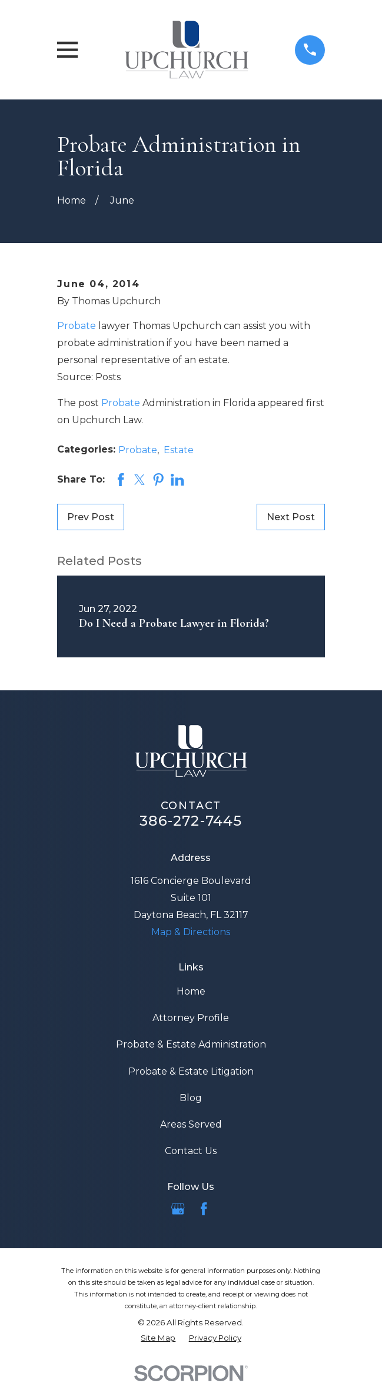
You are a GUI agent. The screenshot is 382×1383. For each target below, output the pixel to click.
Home (191, 991)
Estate (179, 450)
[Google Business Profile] (177, 1208)
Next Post (291, 517)
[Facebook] (203, 1208)
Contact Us (191, 1150)
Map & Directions (190, 931)
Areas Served (191, 1124)
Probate (76, 325)
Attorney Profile (190, 1017)
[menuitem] (158, 1338)
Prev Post (90, 517)
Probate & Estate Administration (191, 1044)
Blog (191, 1097)
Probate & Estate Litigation (191, 1071)
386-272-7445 (190, 820)
